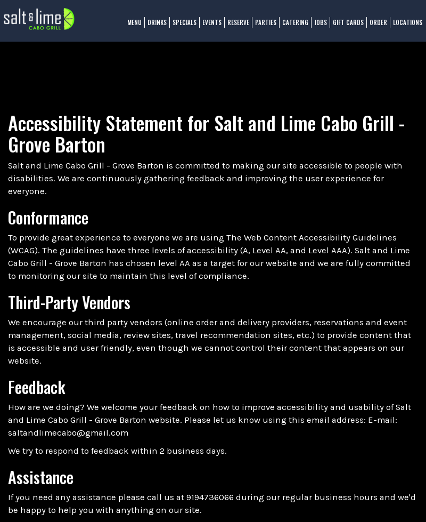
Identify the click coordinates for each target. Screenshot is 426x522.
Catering (291, 26)
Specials (180, 26)
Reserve (234, 26)
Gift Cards (344, 26)
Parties (261, 26)
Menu (130, 26)
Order (374, 26)
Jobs (316, 26)
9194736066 (210, 497)
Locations (403, 26)
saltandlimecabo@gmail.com (68, 433)
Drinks (152, 26)
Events (207, 26)
